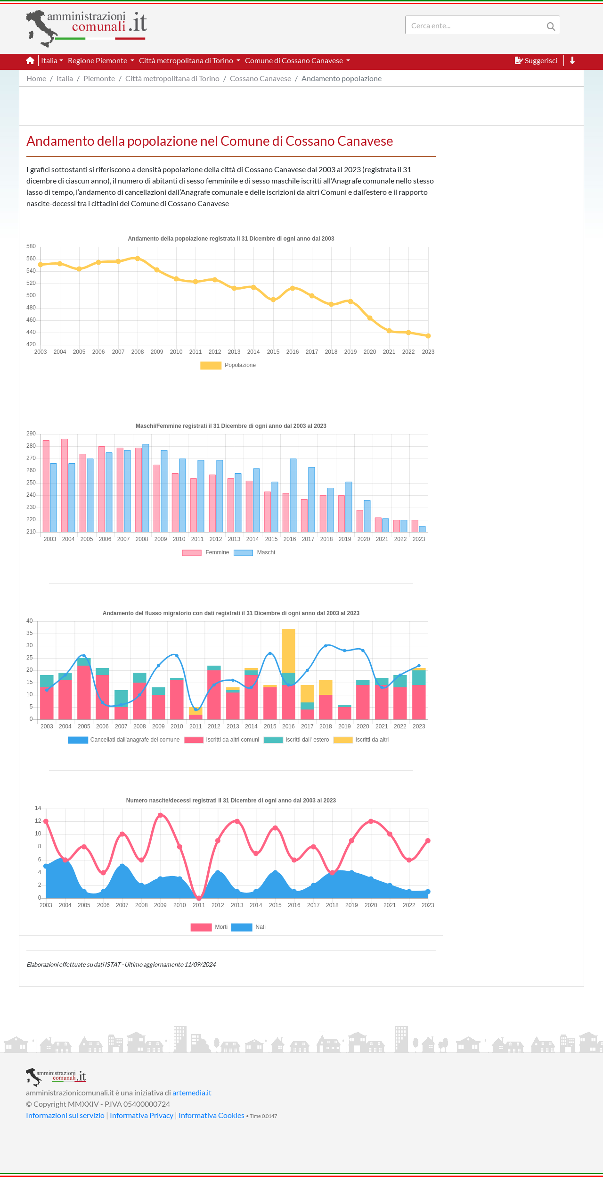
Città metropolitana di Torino (172, 78)
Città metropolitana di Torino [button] (187, 60)
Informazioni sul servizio (65, 1114)
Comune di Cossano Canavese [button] (294, 60)
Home (36, 78)
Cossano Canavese (260, 78)
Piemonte (99, 78)
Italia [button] (49, 60)
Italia (65, 78)
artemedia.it (192, 1092)
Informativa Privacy (141, 1114)
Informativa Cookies (211, 1114)
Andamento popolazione (342, 78)
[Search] (476, 25)
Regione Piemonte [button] (98, 60)
